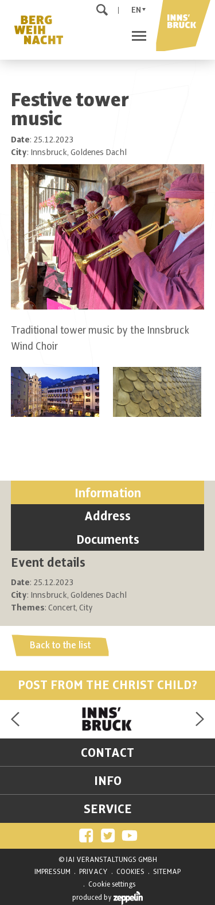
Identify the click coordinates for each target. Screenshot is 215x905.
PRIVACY (93, 872)
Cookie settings (111, 884)
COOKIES (130, 872)
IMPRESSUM (52, 872)
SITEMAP (167, 872)
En (136, 10)
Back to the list (60, 645)
